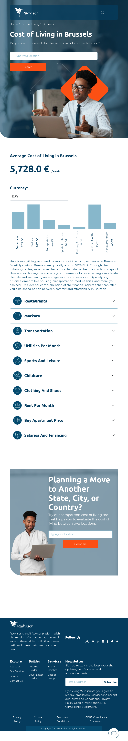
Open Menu (113, 12)
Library (14, 676)
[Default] (84, 682)
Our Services (17, 671)
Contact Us (16, 680)
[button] (105, 12)
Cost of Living (30, 24)
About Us (15, 666)
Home (14, 24)
